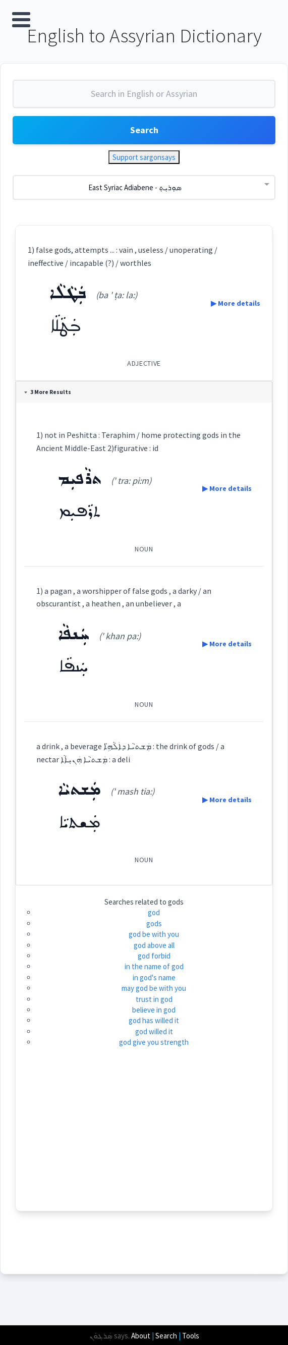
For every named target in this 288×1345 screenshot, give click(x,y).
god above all (154, 945)
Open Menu (21, 19)
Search (144, 130)
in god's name (154, 977)
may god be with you (154, 988)
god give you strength (154, 1042)
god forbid (154, 956)
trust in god (154, 999)
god (154, 912)
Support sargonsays (144, 157)
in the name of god (154, 966)
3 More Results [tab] (47, 392)
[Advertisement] (144, 1140)
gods (154, 923)
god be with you (154, 934)
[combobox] (144, 98)
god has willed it (154, 1020)
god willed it (154, 1031)
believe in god (154, 1010)
